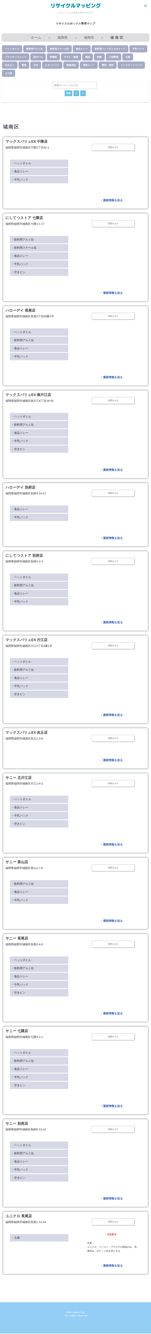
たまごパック (52, 65)
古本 (35, 65)
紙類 (99, 57)
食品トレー (82, 49)
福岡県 (63, 37)
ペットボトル (12, 49)
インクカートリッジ (131, 65)
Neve (5, 1330)
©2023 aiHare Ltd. (75, 1313)
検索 (68, 93)
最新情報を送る (112, 200)
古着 (127, 57)
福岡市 (89, 37)
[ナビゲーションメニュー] (145, 5)
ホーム (36, 37)
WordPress (28, 1330)
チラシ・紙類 (71, 57)
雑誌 (87, 57)
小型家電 (113, 57)
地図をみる (113, 147)
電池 (24, 65)
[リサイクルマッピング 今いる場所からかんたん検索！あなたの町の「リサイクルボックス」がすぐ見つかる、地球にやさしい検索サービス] (75, 6)
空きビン (9, 65)
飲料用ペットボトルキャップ (110, 49)
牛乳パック (138, 49)
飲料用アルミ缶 (34, 49)
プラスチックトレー (15, 57)
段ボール (38, 57)
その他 (8, 73)
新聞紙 (53, 57)
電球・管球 (108, 65)
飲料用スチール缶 (59, 49)
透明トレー (89, 65)
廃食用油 (71, 65)
